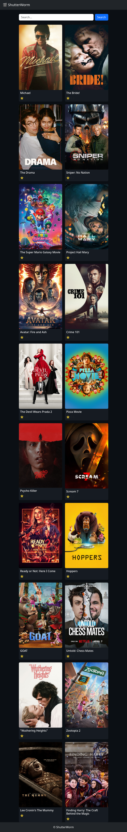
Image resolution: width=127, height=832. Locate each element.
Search (101, 17)
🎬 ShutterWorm (16, 4)
